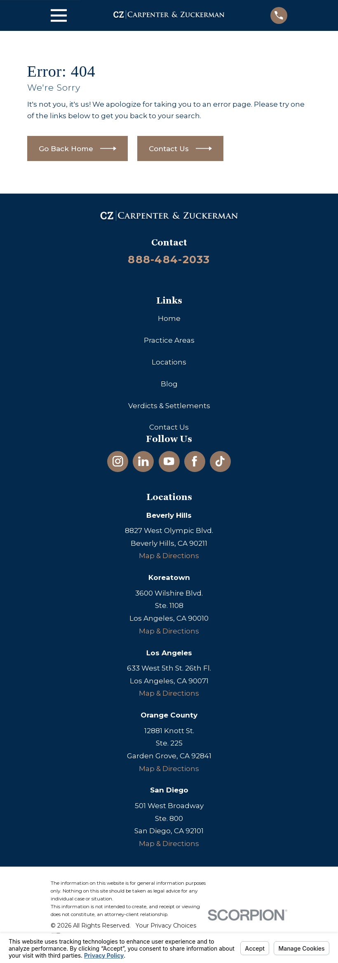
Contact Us (169, 427)
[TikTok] (220, 461)
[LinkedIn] (143, 461)
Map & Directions (169, 556)
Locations (169, 362)
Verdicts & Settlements (169, 406)
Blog (169, 384)
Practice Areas (169, 340)
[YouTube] (169, 461)
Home (169, 318)
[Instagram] (118, 461)
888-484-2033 (169, 259)
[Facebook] (194, 461)
